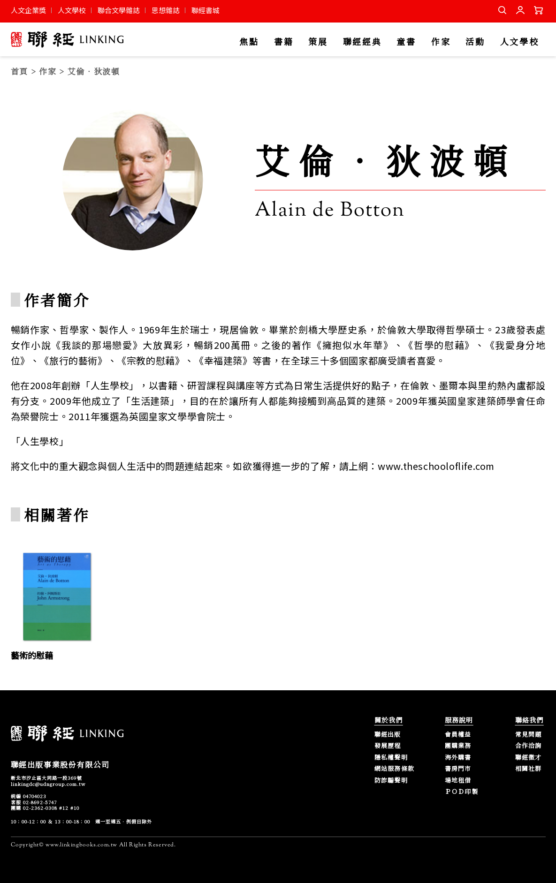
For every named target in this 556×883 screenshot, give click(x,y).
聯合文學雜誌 (119, 10)
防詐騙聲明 (391, 780)
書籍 (283, 42)
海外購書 (458, 757)
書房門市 (458, 768)
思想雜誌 (166, 10)
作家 (440, 42)
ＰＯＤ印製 (462, 791)
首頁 (19, 71)
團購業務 (458, 745)
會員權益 (458, 734)
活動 (475, 42)
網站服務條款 (394, 768)
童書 (406, 42)
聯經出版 (387, 734)
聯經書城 (205, 10)
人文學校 (72, 10)
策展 (318, 42)
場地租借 (458, 780)
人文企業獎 (28, 10)
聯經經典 (362, 42)
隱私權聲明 (391, 757)
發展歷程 (387, 745)
